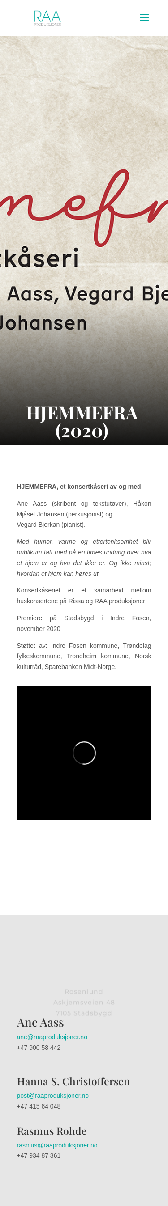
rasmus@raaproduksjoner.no (57, 1145)
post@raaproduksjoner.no (53, 1095)
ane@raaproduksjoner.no (52, 1037)
